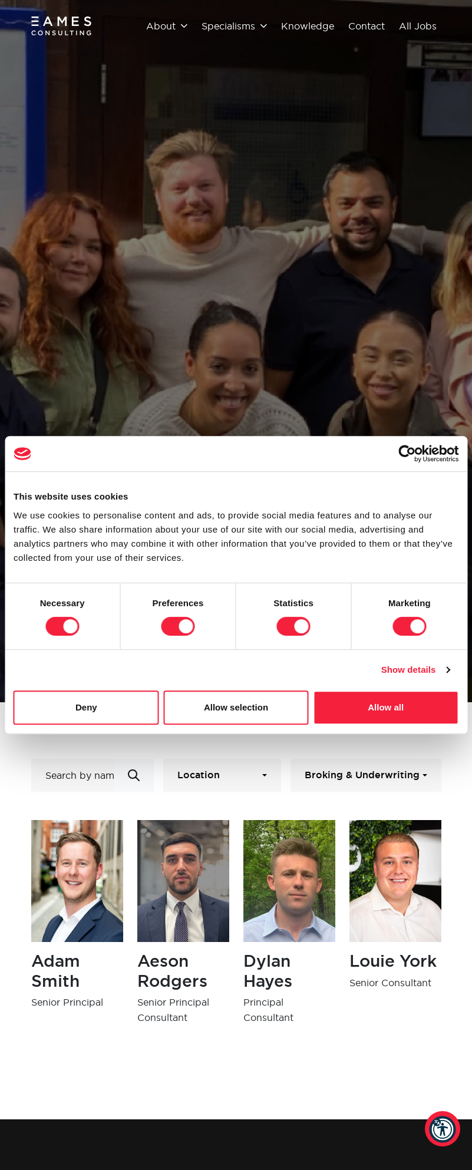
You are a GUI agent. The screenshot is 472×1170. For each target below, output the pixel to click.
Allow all (386, 707)
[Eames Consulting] (61, 26)
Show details (408, 670)
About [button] (166, 26)
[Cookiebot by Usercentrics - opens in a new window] (406, 453)
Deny (86, 707)
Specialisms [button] (234, 26)
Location (198, 775)
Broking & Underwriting (362, 775)
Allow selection (236, 707)
